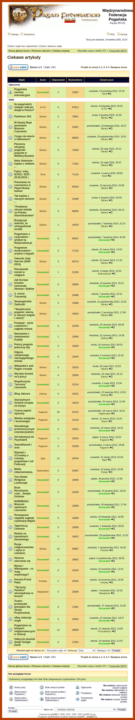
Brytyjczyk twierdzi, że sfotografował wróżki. (22, 225)
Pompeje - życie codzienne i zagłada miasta (23, 325)
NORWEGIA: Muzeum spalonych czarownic (21, 506)
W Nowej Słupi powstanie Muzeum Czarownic (23, 127)
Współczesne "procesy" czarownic (22, 384)
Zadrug (104, 338)
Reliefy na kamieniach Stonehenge (21, 536)
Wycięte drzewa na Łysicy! (23, 375)
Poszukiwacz (104, 631)
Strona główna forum (18, 51)
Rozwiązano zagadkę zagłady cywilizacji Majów (24, 518)
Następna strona (119, 67)
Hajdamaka (104, 413)
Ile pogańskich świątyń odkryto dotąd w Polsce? (24, 107)
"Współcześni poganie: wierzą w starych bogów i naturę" (24, 314)
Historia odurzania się (22, 559)
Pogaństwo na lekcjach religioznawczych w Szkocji (24, 630)
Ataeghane (43, 591)
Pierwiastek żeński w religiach (21, 272)
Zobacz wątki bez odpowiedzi (22, 46)
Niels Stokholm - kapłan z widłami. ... (24, 163)
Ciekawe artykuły (61, 51)
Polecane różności (41, 51)
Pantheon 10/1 (22, 116)
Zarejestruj (27, 34)
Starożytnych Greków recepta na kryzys (23, 402)
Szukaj (122, 34)
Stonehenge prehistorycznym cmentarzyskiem (24, 429)
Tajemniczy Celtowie (21, 527)
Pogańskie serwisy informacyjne (22, 92)
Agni (43, 458)
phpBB (54, 714)
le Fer (43, 107)
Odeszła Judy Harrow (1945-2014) (22, 261)
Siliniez (43, 116)
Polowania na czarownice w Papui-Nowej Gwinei (22, 187)
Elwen (104, 421)
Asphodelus (43, 470)
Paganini (43, 412)
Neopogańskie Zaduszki (23, 303)
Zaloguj (13, 34)
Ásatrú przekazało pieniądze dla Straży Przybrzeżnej (22, 607)
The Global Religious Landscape (21, 479)
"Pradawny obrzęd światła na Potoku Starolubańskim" (24, 211)
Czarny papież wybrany (22, 412)
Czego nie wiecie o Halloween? (24, 138)
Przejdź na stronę (89, 67)
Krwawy (43, 581)
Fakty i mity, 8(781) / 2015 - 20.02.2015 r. (22, 174)
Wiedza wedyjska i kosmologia (24, 420)
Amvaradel (43, 92)
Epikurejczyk (104, 273)
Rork (104, 93)
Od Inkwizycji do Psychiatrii (24, 438)
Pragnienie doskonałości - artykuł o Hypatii (24, 250)
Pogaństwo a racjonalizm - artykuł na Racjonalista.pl (23, 238)
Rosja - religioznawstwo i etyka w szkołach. (24, 549)
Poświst (105, 550)
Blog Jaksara (22, 393)
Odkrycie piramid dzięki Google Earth (24, 642)
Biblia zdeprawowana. (23, 471)
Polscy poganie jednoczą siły (23, 346)
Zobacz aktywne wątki (50, 46)
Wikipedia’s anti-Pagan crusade (24, 367)
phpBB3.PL (92, 717)
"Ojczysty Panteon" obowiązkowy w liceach (23, 592)
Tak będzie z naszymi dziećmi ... (24, 198)
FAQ (111, 34)
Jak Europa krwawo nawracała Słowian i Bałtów (24, 284)
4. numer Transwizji (20, 295)
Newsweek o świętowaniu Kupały (21, 336)
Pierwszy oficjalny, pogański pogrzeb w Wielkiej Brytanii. (24, 150)
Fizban (104, 472)
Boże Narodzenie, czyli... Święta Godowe (22, 492)
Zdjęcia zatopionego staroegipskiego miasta (24, 357)
